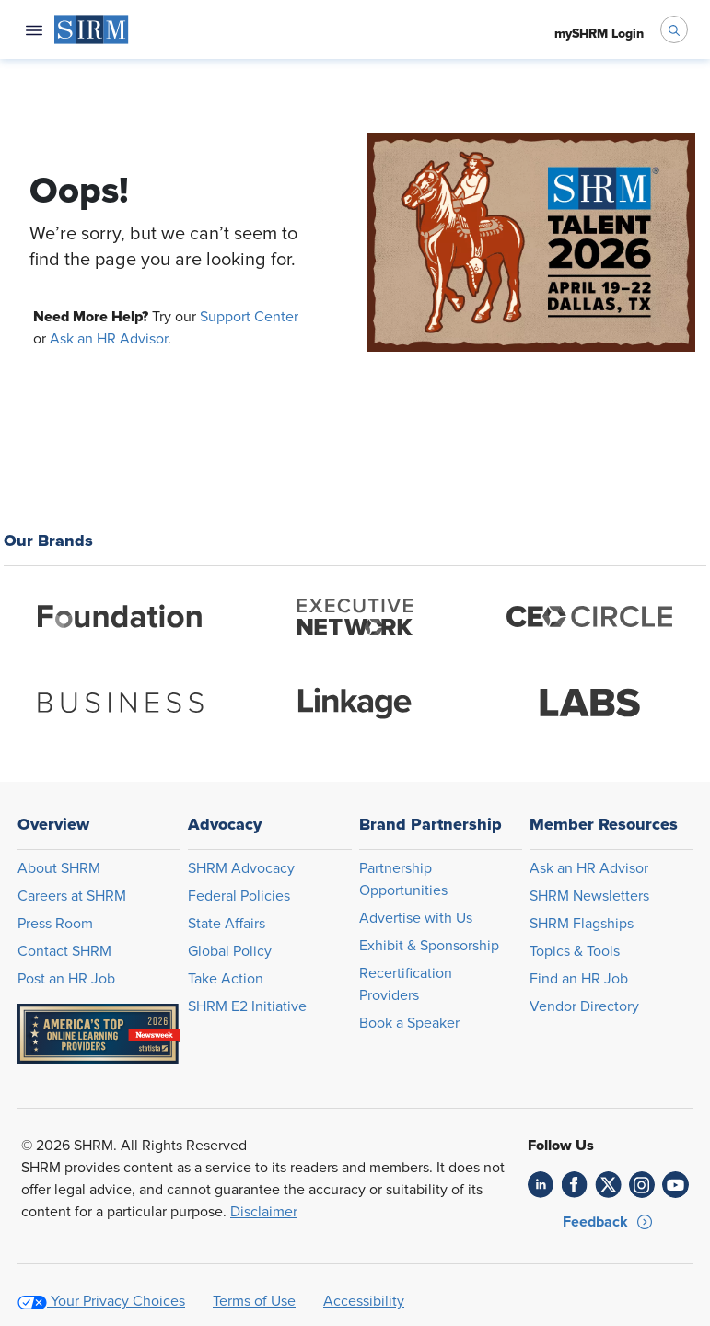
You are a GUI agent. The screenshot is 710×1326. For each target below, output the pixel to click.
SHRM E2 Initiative (247, 1006)
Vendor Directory (584, 1006)
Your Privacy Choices (118, 1301)
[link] (541, 1184)
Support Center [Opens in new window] (249, 316)
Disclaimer (263, 1211)
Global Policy (230, 951)
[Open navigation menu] (34, 29)
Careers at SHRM (71, 896)
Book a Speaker (409, 1023)
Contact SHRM (64, 951)
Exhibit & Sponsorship (429, 945)
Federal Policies (239, 896)
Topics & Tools (575, 951)
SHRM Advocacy (241, 868)
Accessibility (363, 1301)
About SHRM (58, 868)
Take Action (225, 978)
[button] (608, 1222)
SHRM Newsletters (589, 896)
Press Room (55, 923)
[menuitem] (91, 29)
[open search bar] (674, 29)
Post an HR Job (66, 978)
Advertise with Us (415, 918)
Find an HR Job (579, 978)
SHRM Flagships (582, 923)
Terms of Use (254, 1301)
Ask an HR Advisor (109, 339)
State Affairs (226, 923)
